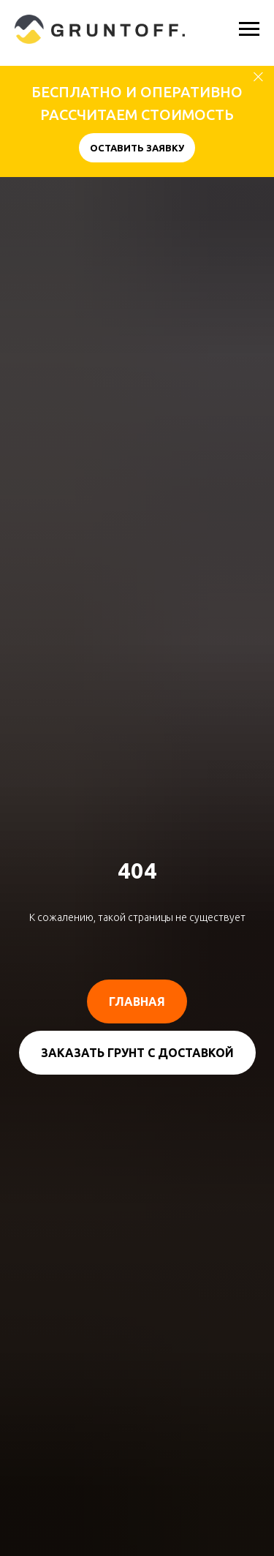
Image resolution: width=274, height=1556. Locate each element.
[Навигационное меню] (249, 29)
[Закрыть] (258, 77)
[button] (137, 147)
